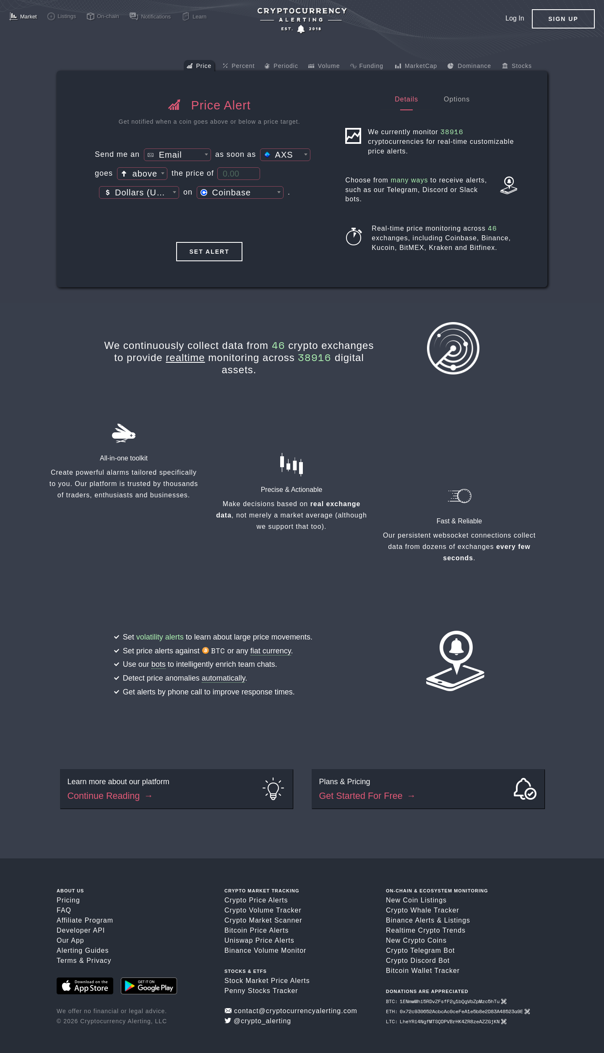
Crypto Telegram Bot (420, 950)
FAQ (64, 910)
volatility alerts (160, 637)
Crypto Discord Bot (418, 960)
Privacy (98, 960)
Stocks (517, 66)
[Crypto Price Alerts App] (302, 20)
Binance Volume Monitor (265, 950)
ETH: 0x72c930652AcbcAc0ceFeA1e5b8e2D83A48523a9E (458, 1011)
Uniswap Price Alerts (259, 940)
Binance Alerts (410, 920)
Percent (239, 66)
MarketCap (416, 66)
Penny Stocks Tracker (261, 990)
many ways (409, 180)
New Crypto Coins (416, 940)
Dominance (469, 66)
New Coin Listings (416, 900)
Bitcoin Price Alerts (256, 930)
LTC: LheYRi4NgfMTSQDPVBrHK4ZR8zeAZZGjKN (446, 1021)
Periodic (281, 66)
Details (406, 99)
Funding (366, 66)
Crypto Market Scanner (263, 920)
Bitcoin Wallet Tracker (423, 970)
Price (199, 66)
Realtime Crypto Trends (426, 930)
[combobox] (177, 154)
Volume (324, 66)
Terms (67, 960)
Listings (457, 920)
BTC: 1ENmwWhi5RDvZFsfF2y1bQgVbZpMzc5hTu (446, 1001)
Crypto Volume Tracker (263, 910)
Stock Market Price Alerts (267, 980)
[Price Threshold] (238, 173)
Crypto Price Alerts (256, 900)
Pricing (68, 900)
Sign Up (563, 19)
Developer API (81, 930)
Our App (70, 940)
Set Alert (209, 251)
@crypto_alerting (257, 1020)
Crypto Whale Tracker (422, 910)
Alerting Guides (83, 950)
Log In (514, 18)
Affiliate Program (85, 920)
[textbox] (177, 155)
